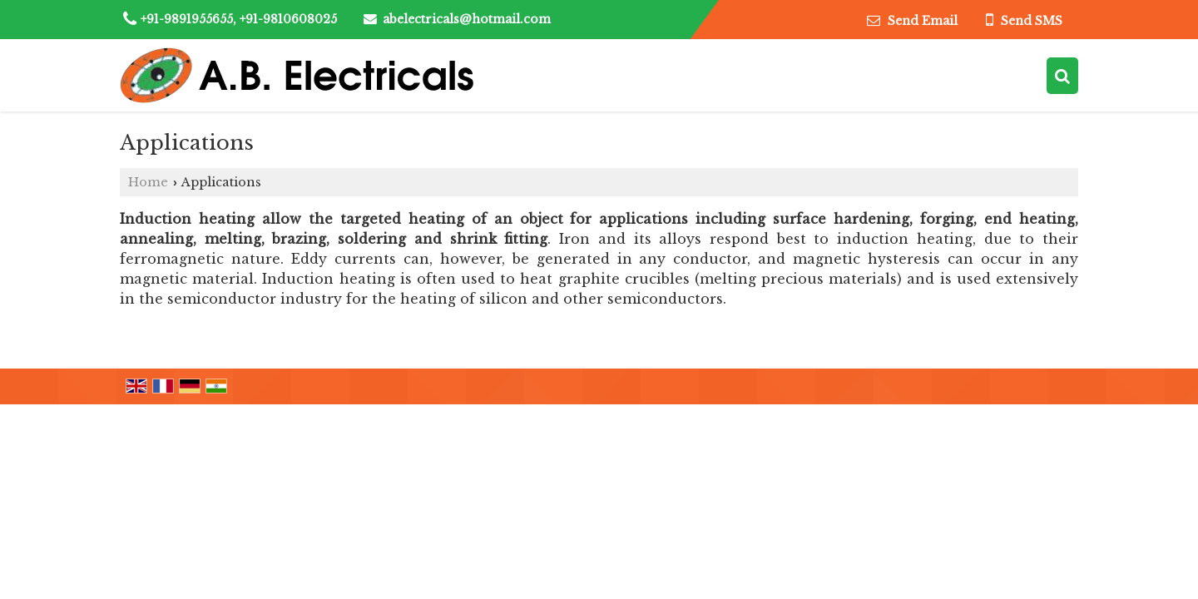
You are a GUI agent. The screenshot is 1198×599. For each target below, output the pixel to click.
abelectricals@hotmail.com (467, 19)
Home (148, 182)
